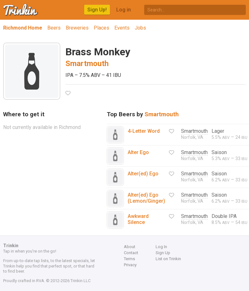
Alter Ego (138, 152)
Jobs (140, 28)
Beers (54, 28)
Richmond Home (22, 28)
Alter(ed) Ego (143, 174)
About (129, 246)
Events (122, 28)
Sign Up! (97, 10)
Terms (129, 258)
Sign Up (163, 252)
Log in (123, 10)
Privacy (130, 264)
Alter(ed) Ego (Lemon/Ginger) (146, 198)
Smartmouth (87, 63)
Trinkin (21, 10)
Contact (131, 252)
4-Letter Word (144, 131)
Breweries (77, 28)
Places (101, 28)
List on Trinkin (168, 258)
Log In (161, 246)
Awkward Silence (138, 219)
